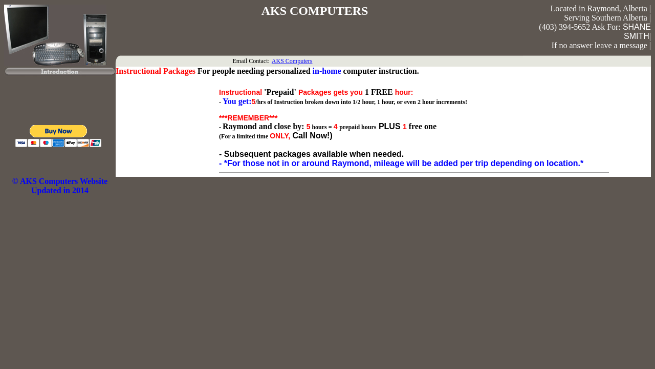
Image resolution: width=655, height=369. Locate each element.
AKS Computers (292, 61)
